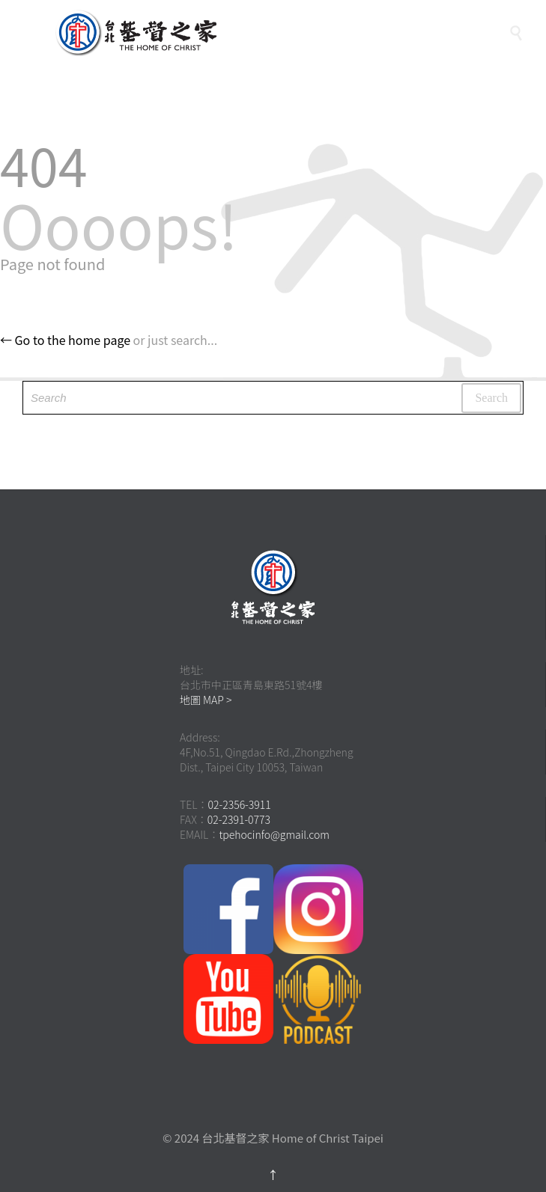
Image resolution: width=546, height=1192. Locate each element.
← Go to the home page (65, 340)
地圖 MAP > (206, 699)
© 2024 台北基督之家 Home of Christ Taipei (273, 1138)
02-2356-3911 (239, 804)
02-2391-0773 (238, 819)
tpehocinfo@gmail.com (274, 834)
